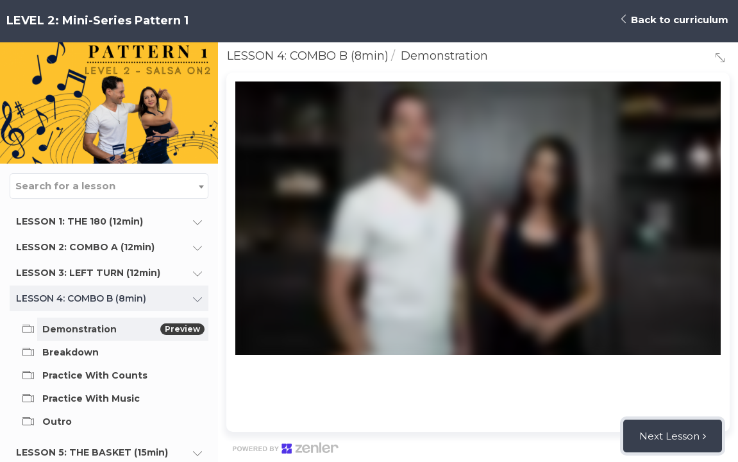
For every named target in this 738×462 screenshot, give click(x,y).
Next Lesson (669, 436)
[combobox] (109, 186)
